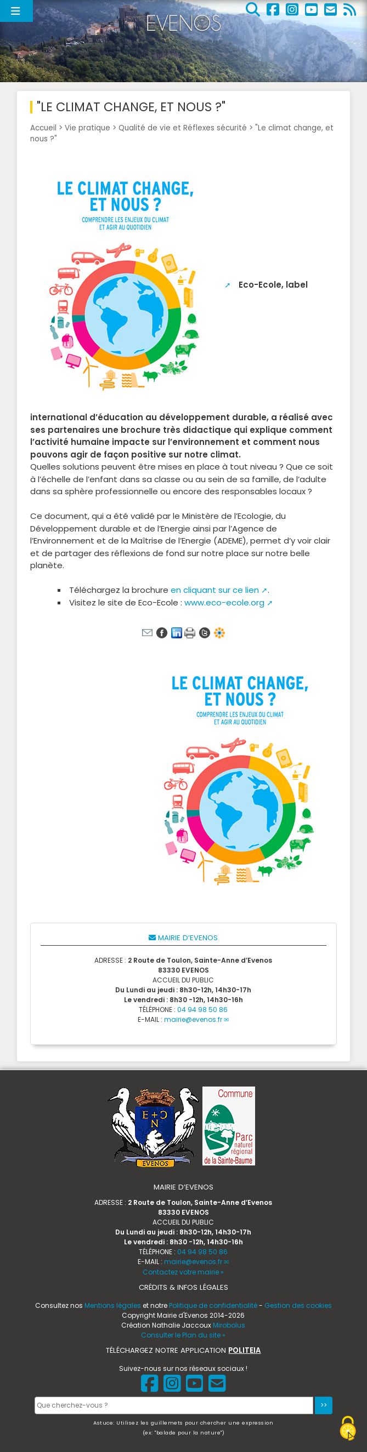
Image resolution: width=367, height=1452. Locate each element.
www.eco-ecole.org (224, 602)
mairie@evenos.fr (193, 1019)
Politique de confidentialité (213, 1305)
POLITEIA (244, 1350)
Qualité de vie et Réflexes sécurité (182, 128)
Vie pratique (87, 128)
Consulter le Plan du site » (183, 1335)
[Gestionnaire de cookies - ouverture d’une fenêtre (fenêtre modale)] (348, 1429)
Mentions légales (112, 1305)
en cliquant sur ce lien (215, 590)
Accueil (43, 128)
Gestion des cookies (298, 1305)
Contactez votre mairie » (183, 1272)
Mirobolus (229, 1325)
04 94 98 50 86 (202, 1009)
